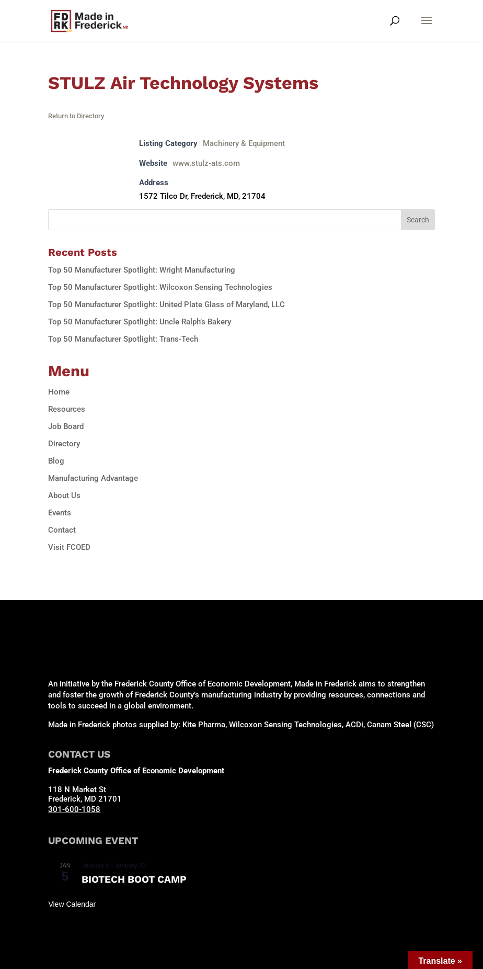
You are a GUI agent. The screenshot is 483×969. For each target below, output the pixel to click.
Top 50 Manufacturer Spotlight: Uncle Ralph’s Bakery (139, 321)
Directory (64, 443)
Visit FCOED (69, 547)
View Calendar (72, 904)
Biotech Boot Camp (134, 879)
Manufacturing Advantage (93, 478)
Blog (56, 461)
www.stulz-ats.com (206, 163)
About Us (64, 495)
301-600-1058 (74, 809)
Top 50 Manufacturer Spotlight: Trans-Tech (123, 339)
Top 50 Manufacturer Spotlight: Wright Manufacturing (141, 270)
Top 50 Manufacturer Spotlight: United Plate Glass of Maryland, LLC (166, 304)
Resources (66, 409)
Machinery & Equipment (244, 143)
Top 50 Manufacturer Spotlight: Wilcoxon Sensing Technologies (160, 287)
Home (59, 392)
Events (59, 512)
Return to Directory (76, 116)
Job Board (66, 426)
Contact (62, 530)
